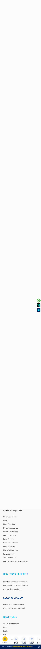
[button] (11, 640)
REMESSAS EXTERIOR (15, 574)
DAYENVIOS (10, 617)
